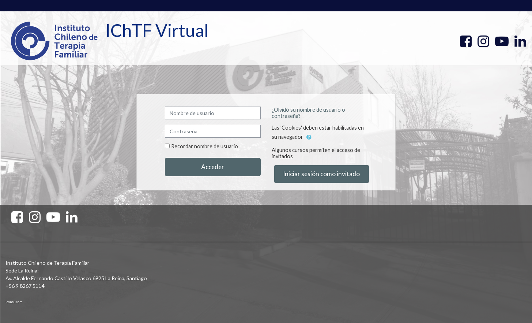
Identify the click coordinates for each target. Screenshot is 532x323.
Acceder (212, 167)
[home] (54, 40)
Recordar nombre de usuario (204, 146)
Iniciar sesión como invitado (321, 174)
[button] (309, 137)
